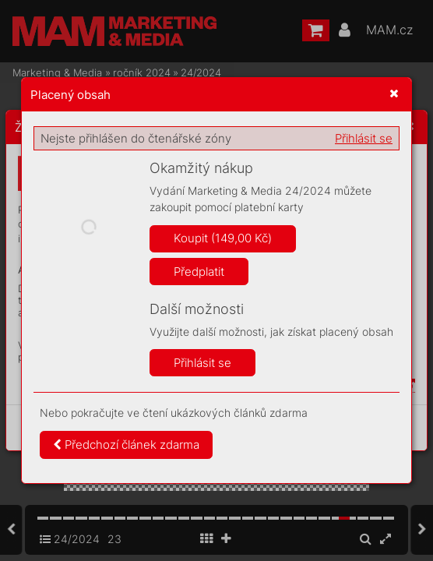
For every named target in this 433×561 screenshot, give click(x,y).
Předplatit (199, 271)
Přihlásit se (364, 138)
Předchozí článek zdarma (126, 444)
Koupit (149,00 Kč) (223, 238)
